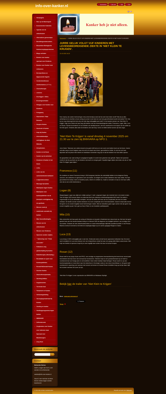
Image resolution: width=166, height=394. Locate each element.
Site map (113, 4)
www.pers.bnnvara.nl (71, 296)
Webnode (129, 390)
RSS (122, 4)
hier (69, 283)
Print (129, 4)
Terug (61, 304)
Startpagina (63, 38)
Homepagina (103, 4)
